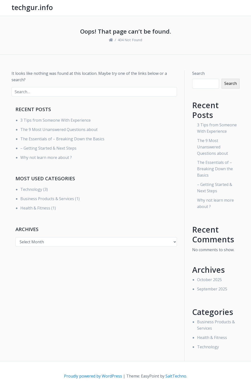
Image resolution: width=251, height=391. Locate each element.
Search (198, 73)
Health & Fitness (35, 208)
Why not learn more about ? (46, 157)
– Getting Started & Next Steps (48, 148)
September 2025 (212, 289)
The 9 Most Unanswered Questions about (59, 129)
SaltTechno (175, 376)
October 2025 (209, 279)
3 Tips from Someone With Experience (55, 120)
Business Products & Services (47, 198)
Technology (31, 189)
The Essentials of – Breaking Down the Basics (62, 139)
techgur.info (32, 7)
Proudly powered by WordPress (93, 376)
